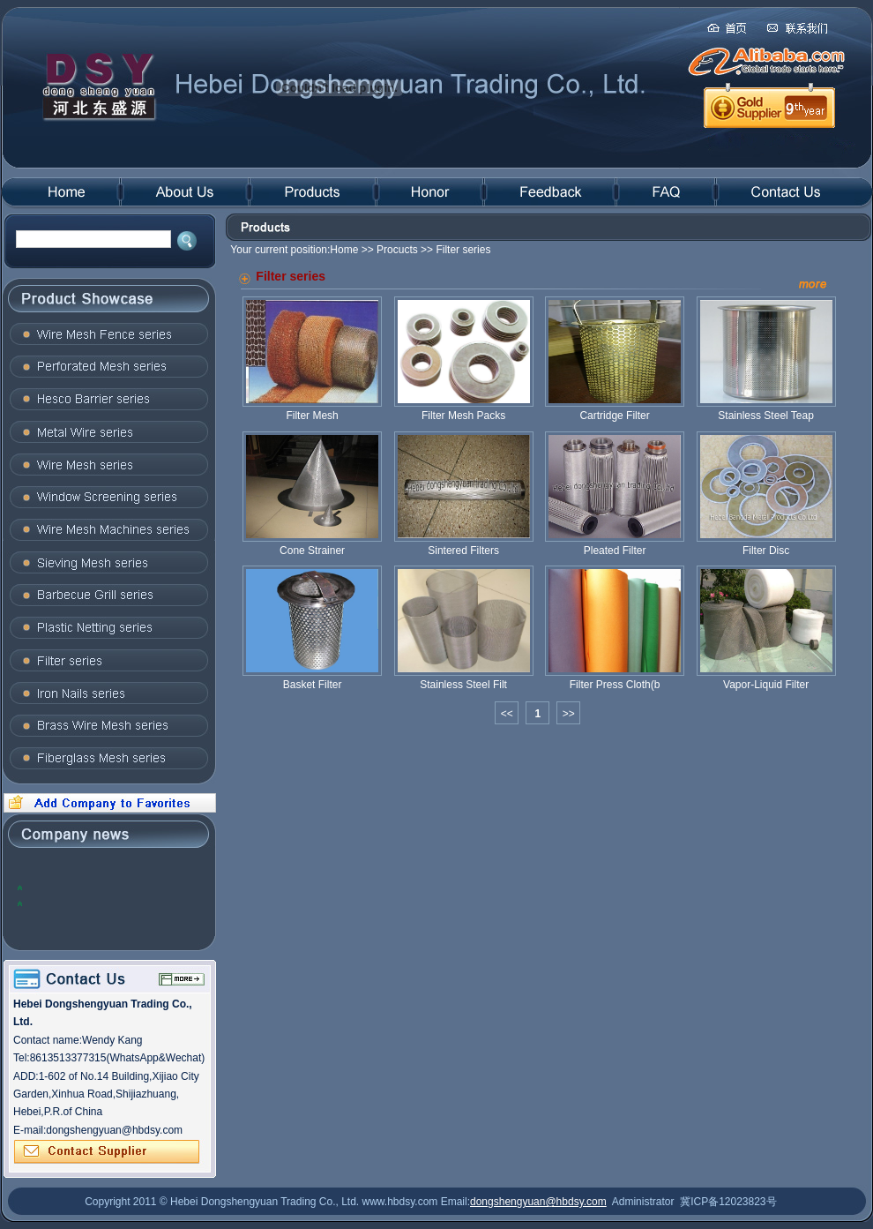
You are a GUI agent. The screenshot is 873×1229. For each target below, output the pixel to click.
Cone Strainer (312, 544)
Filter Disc (766, 544)
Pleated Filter (614, 544)
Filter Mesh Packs (464, 409)
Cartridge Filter (614, 409)
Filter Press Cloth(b (614, 678)
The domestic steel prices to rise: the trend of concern (112, 903)
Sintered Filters (464, 544)
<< (507, 714)
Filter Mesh (312, 409)
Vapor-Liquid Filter (766, 678)
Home (344, 250)
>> (569, 714)
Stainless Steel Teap (766, 409)
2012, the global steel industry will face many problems (105, 887)
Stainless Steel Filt (464, 678)
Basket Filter (312, 678)
